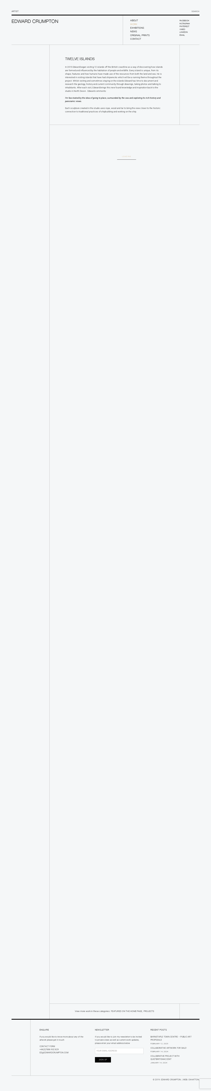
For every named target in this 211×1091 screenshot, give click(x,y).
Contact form (47, 1046)
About (134, 20)
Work (133, 24)
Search (195, 11)
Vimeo (182, 29)
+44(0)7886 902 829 (49, 1049)
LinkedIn (184, 32)
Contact (135, 38)
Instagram (185, 23)
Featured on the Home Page (126, 1011)
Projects (149, 1011)
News (133, 31)
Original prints (140, 35)
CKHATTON (193, 1079)
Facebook (184, 20)
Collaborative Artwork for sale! (169, 1048)
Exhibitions (137, 27)
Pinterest (184, 26)
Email (182, 35)
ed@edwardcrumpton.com (54, 1052)
